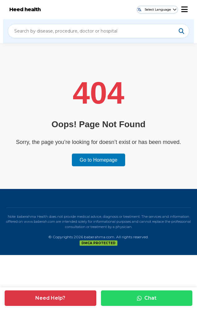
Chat (146, 298)
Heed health (25, 9)
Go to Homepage (98, 160)
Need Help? (50, 298)
